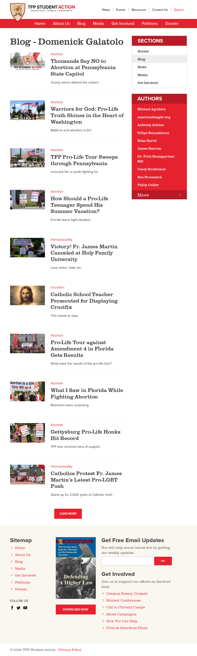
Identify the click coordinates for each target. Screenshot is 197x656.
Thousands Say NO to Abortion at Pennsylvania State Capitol (83, 67)
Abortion (57, 54)
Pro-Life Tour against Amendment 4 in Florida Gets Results (82, 348)
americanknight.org (153, 117)
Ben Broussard (149, 177)
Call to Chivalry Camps (125, 607)
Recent (143, 51)
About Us (61, 23)
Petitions (149, 23)
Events (120, 10)
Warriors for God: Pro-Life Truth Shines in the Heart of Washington (87, 115)
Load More (68, 514)
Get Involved (123, 23)
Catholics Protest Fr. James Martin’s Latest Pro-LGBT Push (86, 479)
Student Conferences (123, 600)
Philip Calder (148, 184)
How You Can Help (121, 621)
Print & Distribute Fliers (127, 627)
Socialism (58, 287)
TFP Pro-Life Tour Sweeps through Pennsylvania (84, 160)
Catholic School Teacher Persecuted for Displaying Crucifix (84, 300)
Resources (139, 10)
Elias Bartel (147, 140)
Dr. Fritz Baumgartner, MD (156, 158)
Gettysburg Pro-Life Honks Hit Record (85, 434)
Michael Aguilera (151, 109)
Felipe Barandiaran (153, 132)
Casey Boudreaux (151, 169)
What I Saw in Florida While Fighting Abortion (87, 393)
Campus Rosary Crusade (127, 593)
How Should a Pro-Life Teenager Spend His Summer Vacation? (79, 204)
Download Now (75, 609)
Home (40, 23)
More (143, 195)
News (106, 10)
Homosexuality (61, 239)
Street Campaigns (121, 614)
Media (98, 23)
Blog (81, 23)
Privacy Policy (69, 649)
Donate (171, 23)
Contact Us (160, 10)
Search (179, 10)
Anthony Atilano (150, 124)
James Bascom (149, 148)
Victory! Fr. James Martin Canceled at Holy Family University (84, 252)
